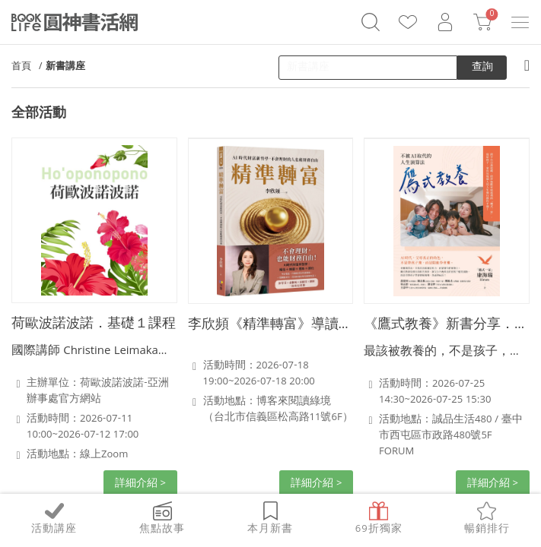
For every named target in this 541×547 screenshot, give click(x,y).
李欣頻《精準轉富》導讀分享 (271, 325)
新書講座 (65, 67)
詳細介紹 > (140, 484)
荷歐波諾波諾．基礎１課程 (93, 325)
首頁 (21, 67)
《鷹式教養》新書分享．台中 (447, 325)
